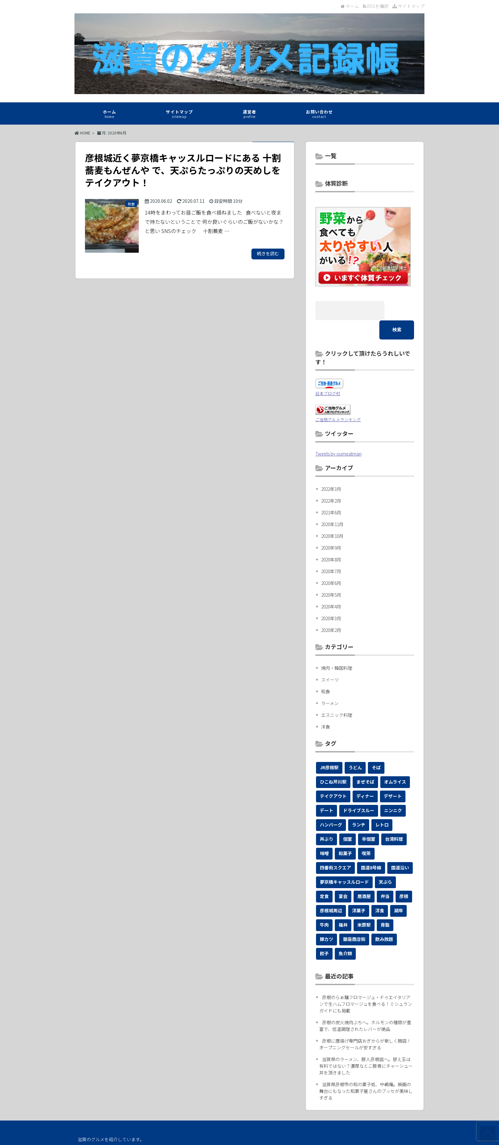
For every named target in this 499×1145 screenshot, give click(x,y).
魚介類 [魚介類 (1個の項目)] (345, 934)
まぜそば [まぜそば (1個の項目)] (365, 762)
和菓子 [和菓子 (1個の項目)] (345, 834)
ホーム (350, 6)
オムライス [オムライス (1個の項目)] (395, 762)
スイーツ (330, 660)
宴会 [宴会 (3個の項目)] (343, 877)
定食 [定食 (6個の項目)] (324, 877)
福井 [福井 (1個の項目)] (343, 905)
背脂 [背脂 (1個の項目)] (385, 905)
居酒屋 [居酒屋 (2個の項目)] (364, 877)
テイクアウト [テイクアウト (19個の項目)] (333, 776)
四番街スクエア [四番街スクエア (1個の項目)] (335, 848)
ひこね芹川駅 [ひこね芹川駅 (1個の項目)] (333, 762)
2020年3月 (331, 599)
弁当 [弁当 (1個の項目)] (385, 877)
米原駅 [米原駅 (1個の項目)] (364, 905)
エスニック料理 (336, 695)
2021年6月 (331, 493)
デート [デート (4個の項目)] (326, 791)
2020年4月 (331, 587)
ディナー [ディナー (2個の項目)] (365, 776)
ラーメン (330, 684)
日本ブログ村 (327, 374)
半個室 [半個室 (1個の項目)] (368, 819)
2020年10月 (332, 516)
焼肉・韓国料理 (336, 648)
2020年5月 (331, 575)
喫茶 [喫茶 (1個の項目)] (366, 834)
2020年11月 (332, 505)
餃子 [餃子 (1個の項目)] (324, 934)
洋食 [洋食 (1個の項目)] (379, 891)
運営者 (249, 115)
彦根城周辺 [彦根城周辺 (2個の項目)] (331, 891)
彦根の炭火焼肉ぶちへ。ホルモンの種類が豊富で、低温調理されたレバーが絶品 (365, 1006)
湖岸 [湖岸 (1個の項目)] (398, 891)
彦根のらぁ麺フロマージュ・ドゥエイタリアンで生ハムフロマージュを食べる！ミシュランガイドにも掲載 (365, 984)
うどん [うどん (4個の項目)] (355, 748)
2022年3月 (331, 469)
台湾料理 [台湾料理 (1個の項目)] (394, 819)
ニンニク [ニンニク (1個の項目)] (393, 791)
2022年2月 (331, 481)
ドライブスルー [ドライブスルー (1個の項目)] (358, 791)
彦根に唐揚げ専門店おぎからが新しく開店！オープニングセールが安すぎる (365, 1024)
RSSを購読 (376, 6)
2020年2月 (331, 610)
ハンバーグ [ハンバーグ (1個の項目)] (331, 805)
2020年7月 (331, 552)
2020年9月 (331, 528)
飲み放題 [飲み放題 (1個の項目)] (384, 919)
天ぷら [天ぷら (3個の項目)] (385, 862)
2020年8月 (331, 540)
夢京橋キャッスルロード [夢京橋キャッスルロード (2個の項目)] (344, 862)
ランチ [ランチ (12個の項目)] (358, 805)
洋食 (325, 707)
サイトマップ (408, 6)
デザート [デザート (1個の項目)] (393, 776)
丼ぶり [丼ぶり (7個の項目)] (326, 819)
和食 (325, 672)
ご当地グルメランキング (338, 400)
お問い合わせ (320, 115)
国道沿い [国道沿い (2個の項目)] (400, 848)
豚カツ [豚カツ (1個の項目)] (326, 919)
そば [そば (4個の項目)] (376, 748)
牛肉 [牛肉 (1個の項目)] (324, 905)
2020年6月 (331, 563)
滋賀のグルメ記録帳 (248, 1135)
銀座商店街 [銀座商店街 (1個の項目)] (354, 919)
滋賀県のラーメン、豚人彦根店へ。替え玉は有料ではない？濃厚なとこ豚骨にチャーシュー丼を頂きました (366, 1046)
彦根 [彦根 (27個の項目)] (403, 877)
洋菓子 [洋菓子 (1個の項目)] (358, 891)
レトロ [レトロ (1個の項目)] (382, 805)
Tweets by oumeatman (338, 434)
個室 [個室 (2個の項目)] (347, 819)
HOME (82, 132)
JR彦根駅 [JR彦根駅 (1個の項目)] (329, 748)
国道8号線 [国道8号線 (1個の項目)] (371, 848)
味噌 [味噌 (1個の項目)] (324, 834)
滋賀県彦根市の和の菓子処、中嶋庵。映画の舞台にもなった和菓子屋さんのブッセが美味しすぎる (366, 1071)
